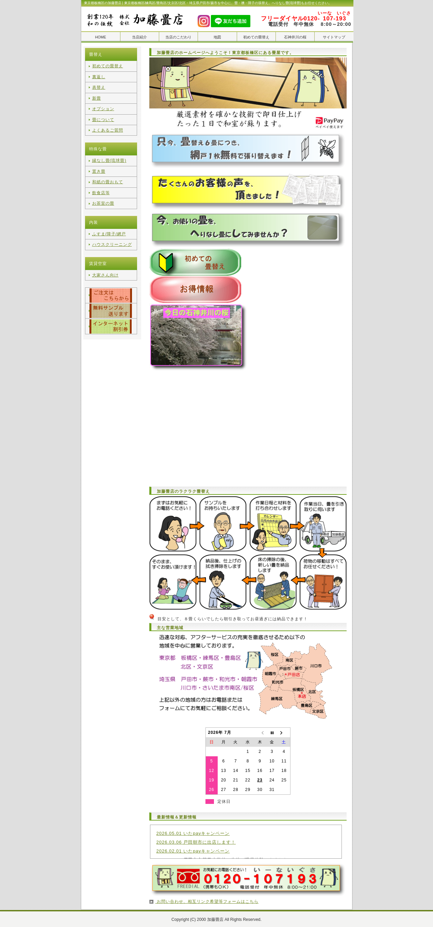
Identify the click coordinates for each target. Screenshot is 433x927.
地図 (217, 37)
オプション (103, 105)
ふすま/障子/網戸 (109, 224)
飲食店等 (101, 184)
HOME (100, 37)
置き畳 (98, 165)
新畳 (96, 95)
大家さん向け (105, 264)
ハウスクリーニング (112, 234)
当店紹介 (139, 37)
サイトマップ (334, 37)
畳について (103, 115)
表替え (98, 85)
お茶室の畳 (103, 194)
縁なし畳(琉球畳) (109, 155)
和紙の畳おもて (107, 174)
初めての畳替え (256, 37)
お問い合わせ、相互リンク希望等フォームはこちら (207, 900)
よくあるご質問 (107, 125)
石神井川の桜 (295, 37)
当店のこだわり (178, 37)
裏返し (98, 75)
